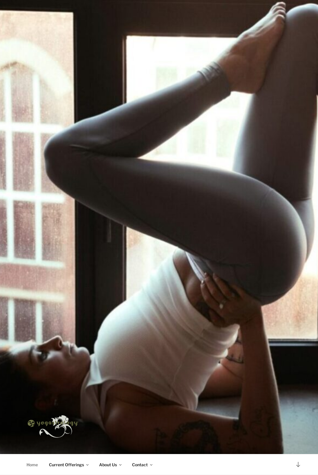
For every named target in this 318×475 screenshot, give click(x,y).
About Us (110, 464)
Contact (142, 464)
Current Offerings (69, 464)
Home (32, 464)
